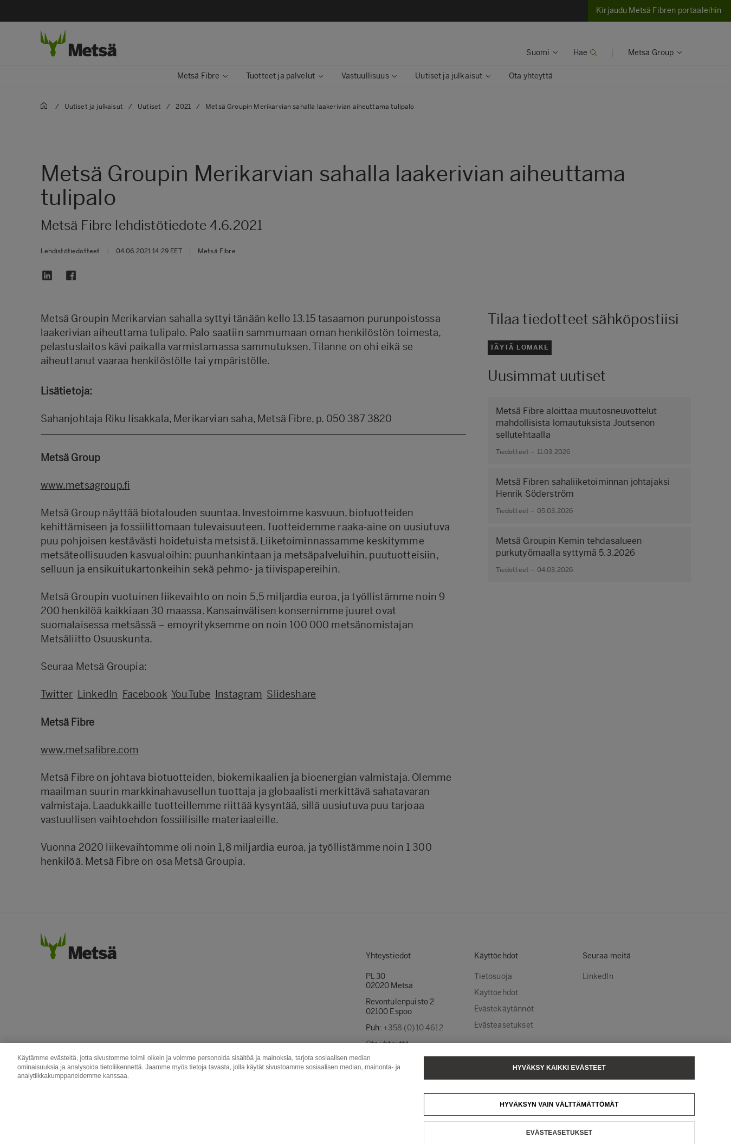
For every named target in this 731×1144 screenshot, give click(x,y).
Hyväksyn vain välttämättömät (559, 1114)
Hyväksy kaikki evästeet (559, 1077)
